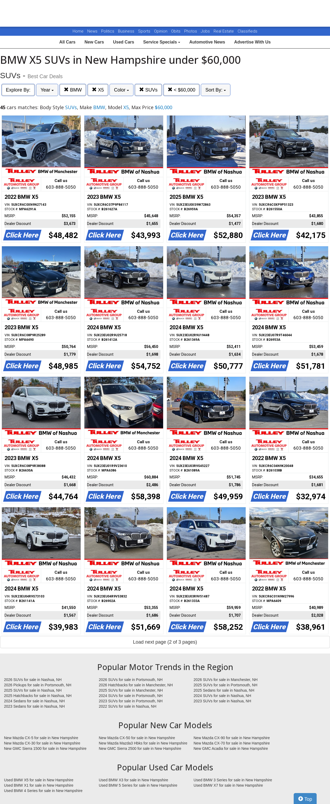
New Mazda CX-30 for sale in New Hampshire (42, 743)
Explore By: (18, 90)
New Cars (94, 42)
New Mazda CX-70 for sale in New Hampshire (232, 743)
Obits (176, 31)
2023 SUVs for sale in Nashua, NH (222, 701)
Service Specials (161, 42)
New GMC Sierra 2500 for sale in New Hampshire (140, 748)
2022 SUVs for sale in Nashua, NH (127, 706)
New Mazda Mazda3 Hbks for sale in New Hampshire (143, 743)
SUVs (148, 90)
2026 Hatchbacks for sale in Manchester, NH (136, 685)
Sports (144, 31)
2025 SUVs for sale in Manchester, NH (131, 690)
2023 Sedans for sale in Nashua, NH (34, 706)
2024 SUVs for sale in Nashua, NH (222, 696)
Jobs (206, 31)
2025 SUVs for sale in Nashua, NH (33, 690)
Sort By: (215, 90)
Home (78, 31)
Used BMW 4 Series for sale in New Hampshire (43, 791)
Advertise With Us (252, 42)
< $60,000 (181, 90)
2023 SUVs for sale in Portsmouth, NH (131, 701)
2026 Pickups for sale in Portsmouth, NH (37, 685)
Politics (107, 31)
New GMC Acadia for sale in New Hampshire (231, 748)
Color (121, 90)
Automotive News (207, 42)
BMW (73, 90)
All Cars (67, 42)
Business (126, 31)
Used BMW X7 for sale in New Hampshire (228, 785)
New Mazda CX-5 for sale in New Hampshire (41, 738)
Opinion (161, 31)
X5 (98, 90)
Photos (191, 31)
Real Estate (224, 31)
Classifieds (247, 31)
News (92, 31)
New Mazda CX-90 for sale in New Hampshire (232, 738)
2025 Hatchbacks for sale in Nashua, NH (38, 696)
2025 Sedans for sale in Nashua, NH (224, 690)
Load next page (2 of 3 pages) (165, 642)
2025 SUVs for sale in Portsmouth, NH (225, 685)
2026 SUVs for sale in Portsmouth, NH (131, 680)
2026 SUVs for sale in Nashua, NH (33, 680)
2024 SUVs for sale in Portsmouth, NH (131, 696)
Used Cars (123, 42)
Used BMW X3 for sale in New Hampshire (133, 780)
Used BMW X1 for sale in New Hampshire (38, 785)
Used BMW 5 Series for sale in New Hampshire (138, 785)
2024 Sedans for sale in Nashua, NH (34, 701)
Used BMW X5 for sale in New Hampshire (38, 780)
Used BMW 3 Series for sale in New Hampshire (233, 780)
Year (47, 90)
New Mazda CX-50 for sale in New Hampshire (137, 738)
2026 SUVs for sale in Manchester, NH (226, 680)
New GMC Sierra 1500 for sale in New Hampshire (45, 748)
